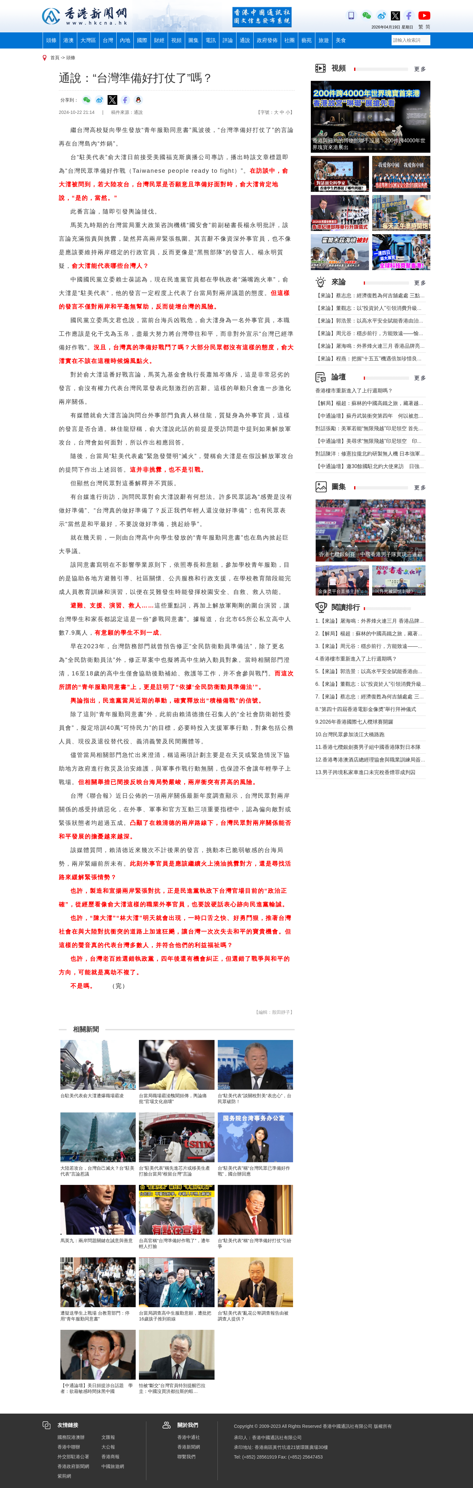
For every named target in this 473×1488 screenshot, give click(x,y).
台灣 (108, 40)
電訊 (210, 40)
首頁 (54, 57)
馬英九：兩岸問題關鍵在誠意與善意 (96, 1240)
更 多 (420, 69)
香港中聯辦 (69, 1447)
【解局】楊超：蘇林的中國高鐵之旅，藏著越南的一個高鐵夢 (385, 403)
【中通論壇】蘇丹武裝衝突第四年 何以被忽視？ (372, 416)
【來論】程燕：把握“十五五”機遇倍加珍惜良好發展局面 (379, 358)
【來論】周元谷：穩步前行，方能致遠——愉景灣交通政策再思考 (390, 333)
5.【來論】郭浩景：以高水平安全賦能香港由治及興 (374, 671)
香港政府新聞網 (73, 1466)
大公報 (108, 1447)
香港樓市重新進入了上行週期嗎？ (354, 390)
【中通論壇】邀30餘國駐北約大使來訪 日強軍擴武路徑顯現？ (388, 466)
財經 (159, 40)
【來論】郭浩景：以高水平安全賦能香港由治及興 (372, 320)
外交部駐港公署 (73, 1456)
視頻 (176, 40)
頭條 (51, 40)
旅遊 (324, 40)
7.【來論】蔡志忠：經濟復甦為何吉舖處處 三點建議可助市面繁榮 (390, 696)
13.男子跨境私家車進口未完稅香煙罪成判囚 (365, 772)
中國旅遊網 (112, 1466)
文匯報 (108, 1437)
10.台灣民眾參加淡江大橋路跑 (349, 734)
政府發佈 (267, 40)
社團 (289, 40)
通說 (245, 40)
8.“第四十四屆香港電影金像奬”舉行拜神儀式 (365, 709)
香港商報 (110, 1456)
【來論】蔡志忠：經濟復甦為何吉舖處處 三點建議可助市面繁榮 (388, 295)
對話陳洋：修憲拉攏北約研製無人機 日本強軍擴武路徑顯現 (383, 453)
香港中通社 (188, 1437)
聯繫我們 (186, 1456)
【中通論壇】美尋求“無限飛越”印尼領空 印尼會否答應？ (381, 441)
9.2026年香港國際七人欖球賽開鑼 (354, 722)
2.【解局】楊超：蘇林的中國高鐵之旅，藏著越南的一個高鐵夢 (387, 633)
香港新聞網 (188, 1447)
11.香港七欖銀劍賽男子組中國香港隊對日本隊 (368, 747)
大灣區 (88, 40)
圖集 (193, 40)
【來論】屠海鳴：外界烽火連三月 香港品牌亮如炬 (372, 346)
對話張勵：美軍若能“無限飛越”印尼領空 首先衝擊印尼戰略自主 (387, 428)
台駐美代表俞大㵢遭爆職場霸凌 (92, 1095)
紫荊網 (64, 1476)
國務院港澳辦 (71, 1437)
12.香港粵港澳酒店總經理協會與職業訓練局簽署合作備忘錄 (383, 759)
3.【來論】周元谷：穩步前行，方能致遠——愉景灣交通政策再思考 (392, 646)
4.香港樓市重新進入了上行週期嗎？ (356, 659)
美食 (341, 40)
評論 (228, 40)
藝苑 (306, 40)
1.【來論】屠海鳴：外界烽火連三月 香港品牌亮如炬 (375, 621)
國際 (142, 40)
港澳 (68, 40)
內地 (125, 40)
